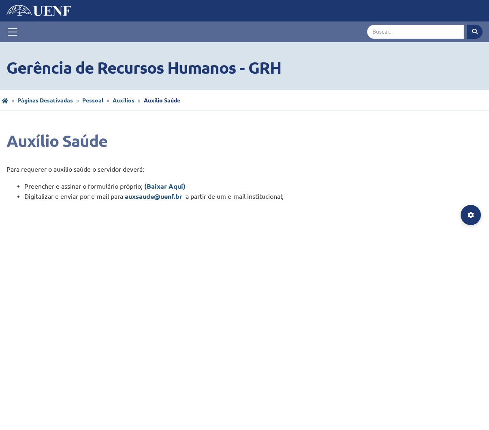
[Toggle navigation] (12, 32)
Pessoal (92, 100)
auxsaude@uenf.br (154, 196)
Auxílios (124, 100)
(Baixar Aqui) (165, 186)
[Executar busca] (475, 32)
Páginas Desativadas (45, 100)
